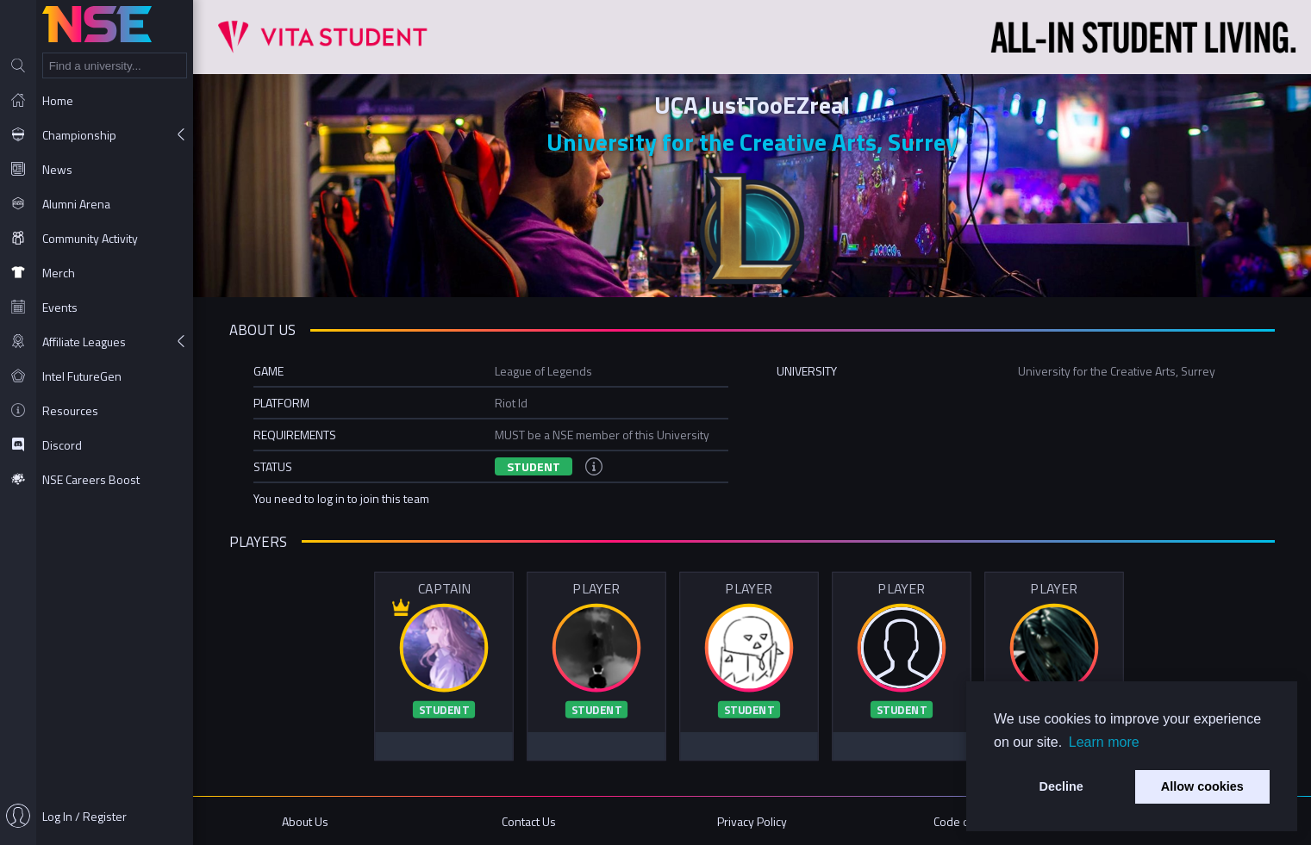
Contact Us (529, 821)
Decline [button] (1061, 786)
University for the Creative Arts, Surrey (752, 141)
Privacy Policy (752, 821)
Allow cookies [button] (1202, 786)
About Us (305, 821)
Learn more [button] (1104, 742)
